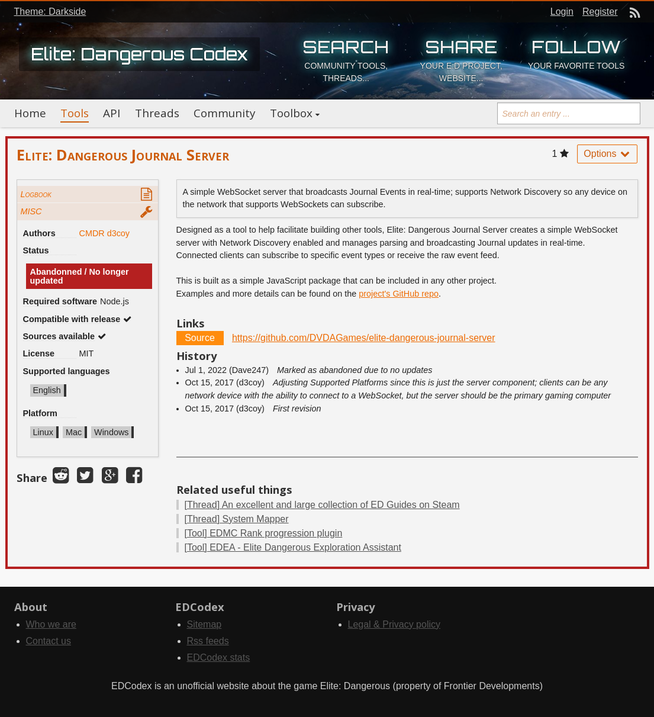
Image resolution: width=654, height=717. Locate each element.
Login (562, 12)
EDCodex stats (218, 657)
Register (600, 12)
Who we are (51, 624)
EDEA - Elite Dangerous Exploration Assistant (293, 547)
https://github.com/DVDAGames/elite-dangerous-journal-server (363, 338)
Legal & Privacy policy (394, 624)
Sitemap (204, 624)
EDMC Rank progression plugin (264, 533)
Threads (157, 113)
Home (30, 113)
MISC (31, 211)
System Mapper (237, 519)
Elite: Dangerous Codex (139, 54)
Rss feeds (208, 641)
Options (607, 154)
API (111, 113)
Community (224, 113)
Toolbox (291, 113)
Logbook (36, 194)
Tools (74, 113)
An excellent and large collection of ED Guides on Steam (322, 505)
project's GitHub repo (399, 293)
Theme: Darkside (50, 12)
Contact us (48, 641)
